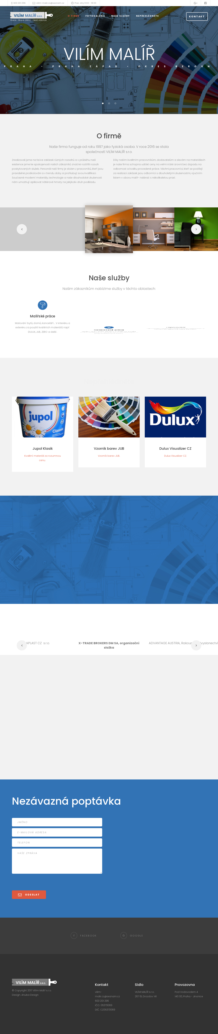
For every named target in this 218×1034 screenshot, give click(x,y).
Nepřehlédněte (147, 15)
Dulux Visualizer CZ (175, 448)
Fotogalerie (95, 15)
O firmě (73, 15)
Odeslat (31, 894)
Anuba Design (29, 995)
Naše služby (120, 15)
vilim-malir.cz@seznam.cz (50, 3)
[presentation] (38, 882)
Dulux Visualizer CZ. (175, 456)
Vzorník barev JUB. (109, 456)
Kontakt (197, 16)
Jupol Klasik (43, 448)
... (166, 15)
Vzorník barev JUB (109, 448)
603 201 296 (19, 3)
